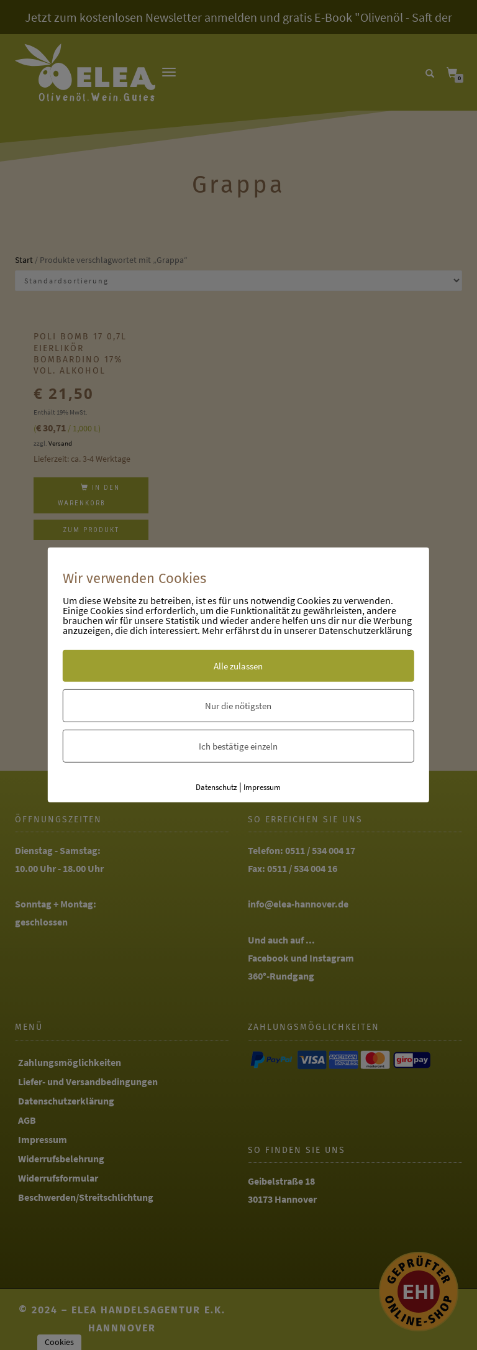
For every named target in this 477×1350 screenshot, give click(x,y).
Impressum (262, 786)
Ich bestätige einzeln (238, 745)
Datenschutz (216, 786)
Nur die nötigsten (238, 705)
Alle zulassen (238, 665)
